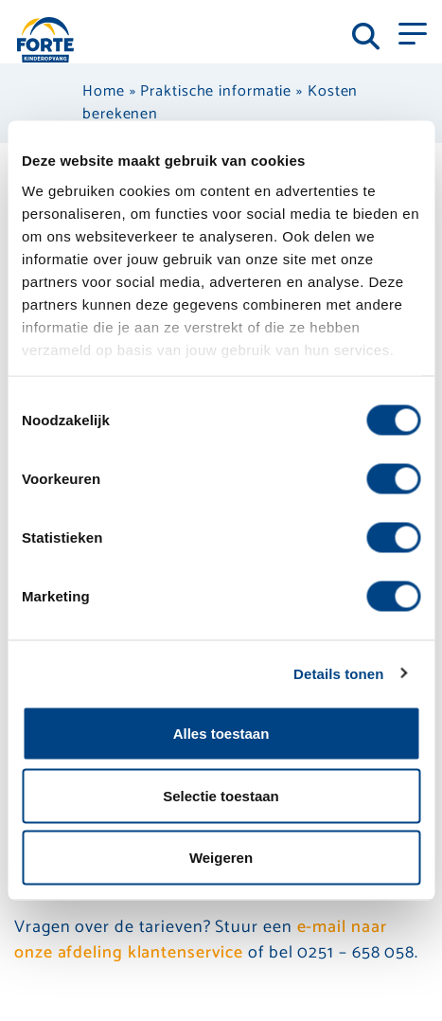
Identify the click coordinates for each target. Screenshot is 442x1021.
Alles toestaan (221, 733)
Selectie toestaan (221, 795)
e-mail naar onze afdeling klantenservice (200, 940)
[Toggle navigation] (413, 32)
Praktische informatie (216, 91)
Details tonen (338, 673)
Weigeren (221, 858)
